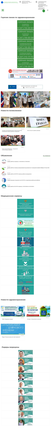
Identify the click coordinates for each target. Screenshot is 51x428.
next (49, 99)
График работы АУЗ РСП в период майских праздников (19, 174)
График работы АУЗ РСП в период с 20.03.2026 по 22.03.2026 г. (20, 186)
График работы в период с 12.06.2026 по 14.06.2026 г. (18, 161)
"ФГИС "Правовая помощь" (7, 319)
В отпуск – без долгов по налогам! (34, 319)
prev (2, 99)
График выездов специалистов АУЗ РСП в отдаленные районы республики (23, 180)
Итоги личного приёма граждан (33, 130)
